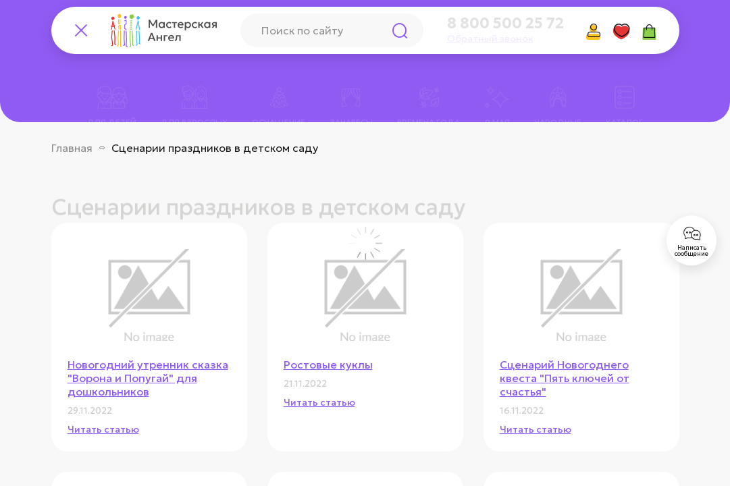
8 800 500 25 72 (505, 23)
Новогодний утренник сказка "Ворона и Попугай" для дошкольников (148, 378)
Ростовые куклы (328, 364)
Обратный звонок (490, 38)
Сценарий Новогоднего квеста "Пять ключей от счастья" (564, 378)
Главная (72, 148)
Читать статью (103, 429)
